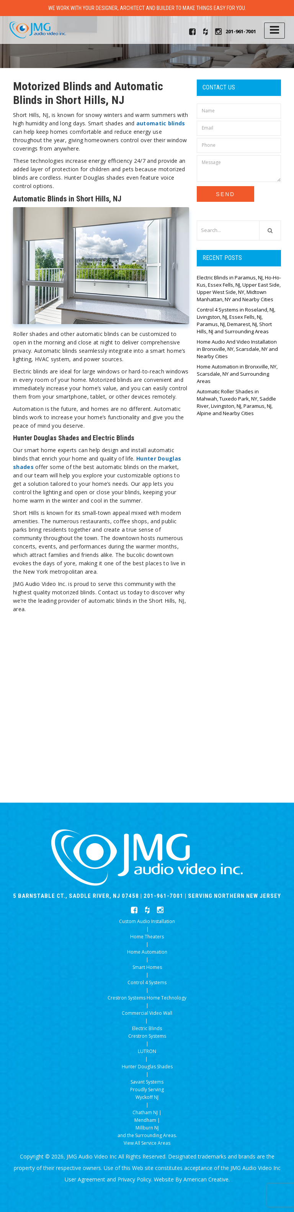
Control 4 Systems (147, 982)
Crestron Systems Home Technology (147, 998)
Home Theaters (147, 936)
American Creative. (206, 1179)
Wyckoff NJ (147, 1097)
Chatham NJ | (147, 1112)
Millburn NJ (147, 1127)
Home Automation (147, 952)
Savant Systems (147, 1082)
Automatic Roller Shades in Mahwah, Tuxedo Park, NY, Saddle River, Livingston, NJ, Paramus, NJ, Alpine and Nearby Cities (236, 402)
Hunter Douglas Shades (147, 1066)
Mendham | (147, 1120)
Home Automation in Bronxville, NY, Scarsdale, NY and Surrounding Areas (237, 374)
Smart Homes (147, 967)
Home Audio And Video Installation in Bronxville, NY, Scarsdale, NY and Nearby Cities (237, 349)
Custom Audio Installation (147, 921)
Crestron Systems (147, 1036)
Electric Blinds (147, 1028)
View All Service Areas (147, 1143)
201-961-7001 (240, 31)
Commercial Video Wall (147, 1013)
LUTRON (147, 1051)
